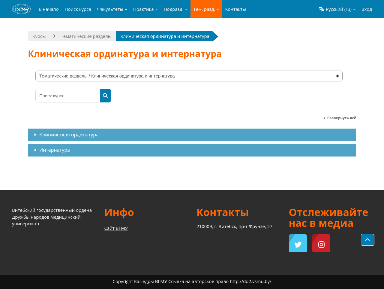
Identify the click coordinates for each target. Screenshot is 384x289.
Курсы (39, 36)
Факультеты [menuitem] (110, 9)
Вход (367, 9)
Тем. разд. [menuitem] (204, 9)
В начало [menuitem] (48, 9)
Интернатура (54, 150)
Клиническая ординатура (69, 134)
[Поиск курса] (67, 95)
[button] (337, 9)
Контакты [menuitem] (235, 9)
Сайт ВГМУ (116, 228)
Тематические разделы (86, 36)
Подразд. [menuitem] (174, 9)
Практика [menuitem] (143, 9)
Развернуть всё (341, 117)
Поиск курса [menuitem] (77, 9)
